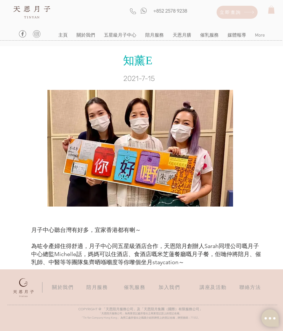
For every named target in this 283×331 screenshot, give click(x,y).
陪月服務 (97, 287)
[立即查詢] (237, 12)
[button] (271, 10)
